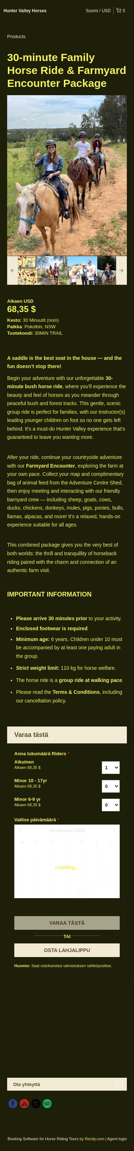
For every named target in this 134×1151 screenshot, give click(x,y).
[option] (22, 270)
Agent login (117, 1139)
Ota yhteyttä (26, 1084)
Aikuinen (46, 765)
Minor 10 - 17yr (46, 783)
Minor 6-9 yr (46, 802)
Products (16, 36)
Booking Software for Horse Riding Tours (44, 1139)
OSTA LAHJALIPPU (67, 950)
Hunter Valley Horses (25, 10)
